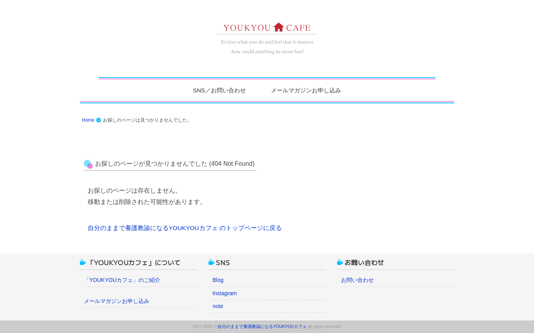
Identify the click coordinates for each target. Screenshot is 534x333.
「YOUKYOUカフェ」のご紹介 (122, 280)
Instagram (224, 293)
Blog (217, 280)
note (217, 306)
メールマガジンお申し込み (306, 90)
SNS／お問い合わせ (219, 90)
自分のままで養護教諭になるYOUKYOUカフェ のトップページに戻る (185, 228)
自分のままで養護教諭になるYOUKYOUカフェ (262, 326)
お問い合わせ (357, 280)
